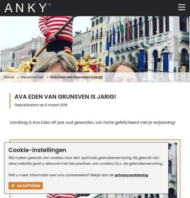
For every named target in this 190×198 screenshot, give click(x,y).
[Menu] (180, 7)
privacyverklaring (131, 175)
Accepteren (25, 185)
